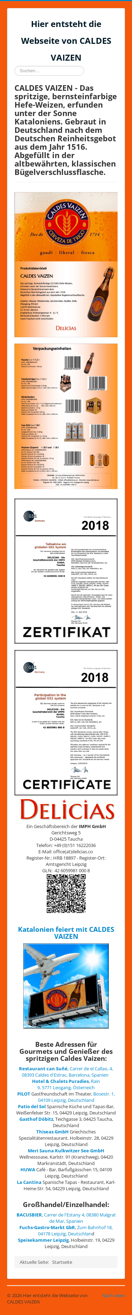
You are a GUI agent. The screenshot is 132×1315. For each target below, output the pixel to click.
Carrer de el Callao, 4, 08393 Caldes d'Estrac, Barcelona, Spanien (67, 1071)
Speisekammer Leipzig (43, 1240)
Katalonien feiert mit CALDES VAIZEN (66, 933)
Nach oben (113, 1295)
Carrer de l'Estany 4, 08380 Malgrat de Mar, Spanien (80, 1218)
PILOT (23, 1094)
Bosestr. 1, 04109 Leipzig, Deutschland (76, 1097)
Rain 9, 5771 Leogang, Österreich (68, 1084)
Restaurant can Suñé (43, 1068)
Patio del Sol (32, 1106)
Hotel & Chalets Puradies (60, 1081)
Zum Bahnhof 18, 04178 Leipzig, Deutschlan (75, 1230)
